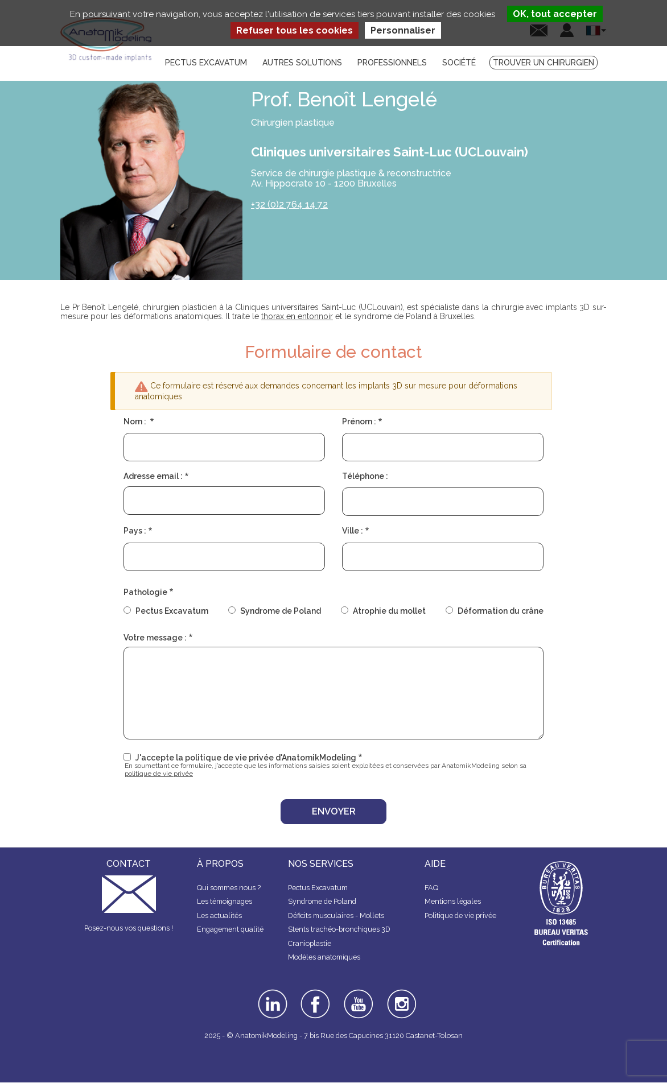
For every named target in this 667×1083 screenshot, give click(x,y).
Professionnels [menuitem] (392, 62)
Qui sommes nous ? (229, 887)
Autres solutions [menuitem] (302, 62)
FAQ (431, 887)
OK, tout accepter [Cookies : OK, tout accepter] (555, 14)
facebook (315, 993)
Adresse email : (153, 476)
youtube (357, 993)
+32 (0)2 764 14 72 (289, 204)
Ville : (352, 530)
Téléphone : (365, 476)
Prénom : (359, 421)
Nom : (135, 421)
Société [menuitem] (459, 62)
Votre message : (155, 637)
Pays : (134, 530)
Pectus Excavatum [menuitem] (206, 62)
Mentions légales (453, 901)
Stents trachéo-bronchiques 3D (339, 929)
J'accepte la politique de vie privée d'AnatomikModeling (245, 757)
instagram (400, 997)
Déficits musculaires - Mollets (336, 915)
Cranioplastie (309, 943)
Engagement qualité (230, 929)
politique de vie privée (159, 774)
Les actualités (219, 915)
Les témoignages (224, 901)
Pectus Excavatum (171, 610)
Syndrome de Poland (280, 610)
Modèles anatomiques (324, 957)
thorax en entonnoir (297, 316)
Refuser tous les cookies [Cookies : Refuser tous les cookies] (294, 30)
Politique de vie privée (460, 915)
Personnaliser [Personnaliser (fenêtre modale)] (402, 30)
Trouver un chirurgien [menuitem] (543, 62)
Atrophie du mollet (389, 610)
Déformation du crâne (501, 610)
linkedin (271, 993)
